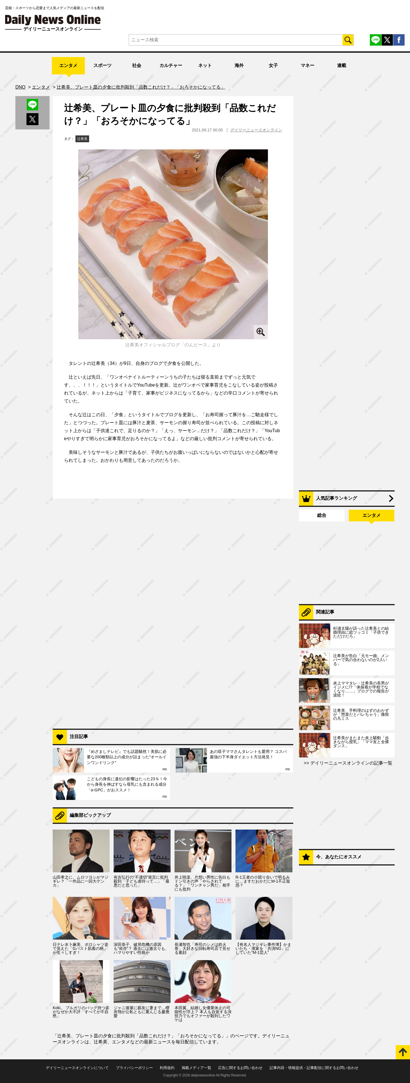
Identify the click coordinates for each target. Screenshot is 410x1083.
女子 (273, 65)
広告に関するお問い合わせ (240, 1068)
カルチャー (170, 65)
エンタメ (68, 65)
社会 (136, 65)
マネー (307, 65)
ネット (205, 65)
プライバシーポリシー (134, 1068)
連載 (341, 65)
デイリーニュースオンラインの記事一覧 (350, 763)
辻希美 (82, 139)
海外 (239, 65)
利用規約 (167, 1068)
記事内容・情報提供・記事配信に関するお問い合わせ (314, 1068)
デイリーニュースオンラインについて (77, 1068)
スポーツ (102, 65)
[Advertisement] (173, 650)
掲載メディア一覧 (196, 1068)
